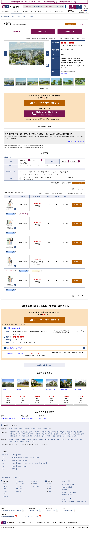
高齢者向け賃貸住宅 (67, 487)
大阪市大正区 (51, 432)
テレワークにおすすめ (27, 179)
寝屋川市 (59, 436)
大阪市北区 (29, 436)
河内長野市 (70, 439)
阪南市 (32, 441)
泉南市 (25, 16)
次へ (82, 189)
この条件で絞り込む (78, 183)
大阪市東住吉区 (72, 434)
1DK (22, 165)
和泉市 (81, 439)
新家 (13, 418)
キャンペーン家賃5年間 (59, 172)
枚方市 (48, 436)
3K (38, 165)
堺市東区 (23, 439)
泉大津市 (53, 439)
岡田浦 (9, 418)
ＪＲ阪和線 (24, 418)
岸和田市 (47, 439)
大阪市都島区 (12, 432)
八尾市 (53, 436)
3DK (47, 165)
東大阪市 (74, 436)
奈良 (5, 493)
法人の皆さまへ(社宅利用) (69, 492)
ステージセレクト (66, 177)
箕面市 (35, 428)
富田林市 (64, 439)
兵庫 (5, 491)
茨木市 (30, 428)
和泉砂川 (3, 418)
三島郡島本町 (46, 428)
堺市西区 (29, 439)
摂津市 (39, 428)
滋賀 (5, 483)
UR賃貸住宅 (32, 522)
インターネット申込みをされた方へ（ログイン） (75, 501)
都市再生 (62, 522)
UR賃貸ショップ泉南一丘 (13, 328)
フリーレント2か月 (52, 174)
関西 (13, 16)
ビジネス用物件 (51, 522)
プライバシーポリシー (69, 527)
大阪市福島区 (20, 432)
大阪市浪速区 (69, 432)
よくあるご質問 (66, 481)
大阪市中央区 (37, 436)
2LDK (31, 165)
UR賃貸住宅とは (19, 481)
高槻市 (25, 428)
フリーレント (25, 174)
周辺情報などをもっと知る (75, 141)
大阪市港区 (43, 432)
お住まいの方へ (66, 499)
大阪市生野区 (29, 434)
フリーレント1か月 (39, 174)
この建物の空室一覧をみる (43, 365)
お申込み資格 (36, 486)
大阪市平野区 (21, 436)
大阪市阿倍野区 (54, 434)
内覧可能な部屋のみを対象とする (60, 183)
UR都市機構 (22, 522)
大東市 (64, 436)
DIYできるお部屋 (46, 177)
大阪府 (19, 16)
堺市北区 (41, 439)
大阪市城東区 (45, 434)
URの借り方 (34, 481)
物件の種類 (19, 488)
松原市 (76, 439)
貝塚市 (58, 439)
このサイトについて (83, 527)
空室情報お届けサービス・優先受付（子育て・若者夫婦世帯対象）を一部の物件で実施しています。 (44, 2)
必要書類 (35, 483)
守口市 (43, 436)
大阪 (40, 418)
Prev (5, 53)
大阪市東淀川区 (13, 434)
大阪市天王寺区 (60, 432)
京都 (5, 486)
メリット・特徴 (20, 483)
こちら (75, 65)
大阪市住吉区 (63, 434)
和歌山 (6, 496)
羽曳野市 (11, 441)
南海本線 (30, 418)
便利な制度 (19, 486)
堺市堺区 (11, 439)
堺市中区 (17, 439)
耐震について (19, 491)
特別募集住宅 (65, 489)
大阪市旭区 (37, 434)
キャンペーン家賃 (26, 172)
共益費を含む (25, 163)
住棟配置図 (64, 73)
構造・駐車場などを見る (44, 126)
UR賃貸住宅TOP (5, 16)
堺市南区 (35, 439)
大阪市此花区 (28, 432)
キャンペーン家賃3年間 (40, 172)
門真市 (69, 436)
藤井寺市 (22, 441)
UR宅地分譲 (41, 522)
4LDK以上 (57, 165)
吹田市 (20, 428)
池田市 (15, 428)
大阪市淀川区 (80, 434)
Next (47, 53)
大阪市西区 (36, 432)
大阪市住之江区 (13, 436)
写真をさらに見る (44, 88)
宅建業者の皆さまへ (67, 494)
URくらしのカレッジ (68, 484)
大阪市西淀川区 (78, 432)
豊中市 (10, 428)
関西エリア (17, 477)
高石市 (16, 441)
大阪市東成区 (21, 434)
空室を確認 (70, 24)
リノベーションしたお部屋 (28, 177)
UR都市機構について (73, 522)
